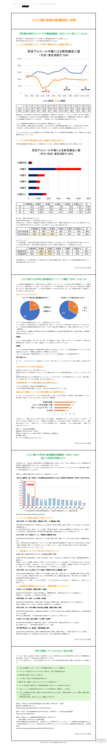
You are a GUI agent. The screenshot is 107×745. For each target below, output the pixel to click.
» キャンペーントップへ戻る (82, 267)
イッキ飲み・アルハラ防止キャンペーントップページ (24, 4)
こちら (31, 437)
